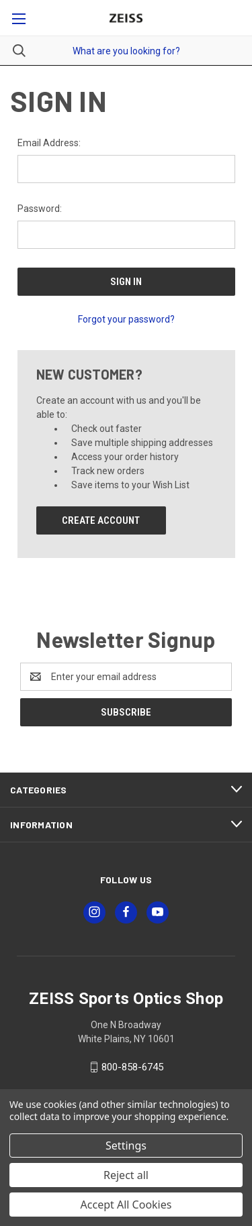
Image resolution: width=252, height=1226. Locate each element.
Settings (126, 1145)
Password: (39, 208)
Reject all (126, 1175)
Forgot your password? (126, 319)
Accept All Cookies (126, 1204)
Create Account (101, 520)
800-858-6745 (132, 1067)
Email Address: (49, 142)
